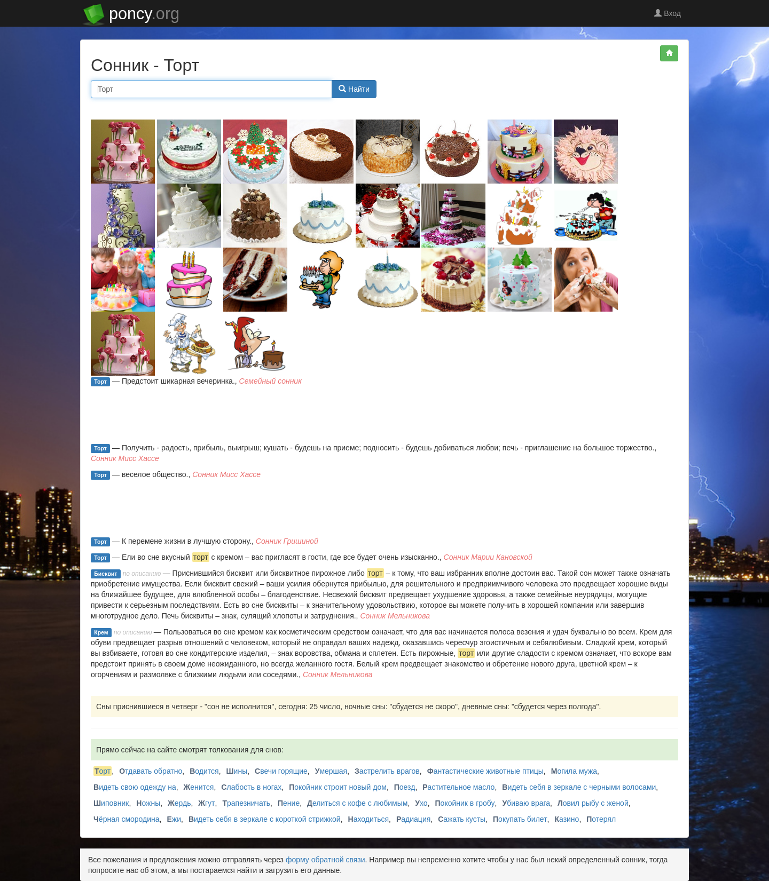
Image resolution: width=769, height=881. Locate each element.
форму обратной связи (325, 859)
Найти (354, 89)
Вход (667, 13)
